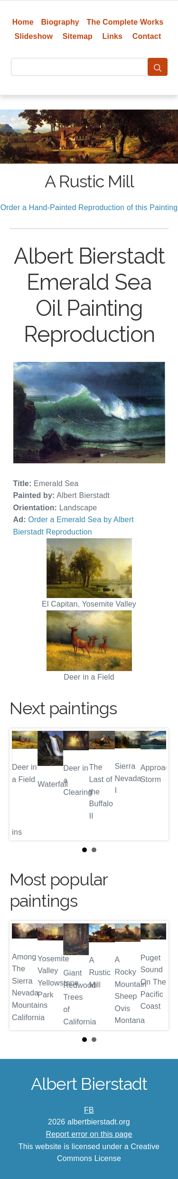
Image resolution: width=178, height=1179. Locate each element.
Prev (24, 784)
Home (23, 22)
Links (113, 36)
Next (153, 784)
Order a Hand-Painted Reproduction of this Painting (89, 207)
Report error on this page (89, 1134)
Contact (146, 36)
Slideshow (34, 36)
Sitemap (78, 36)
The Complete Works (125, 22)
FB (89, 1110)
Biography (60, 22)
